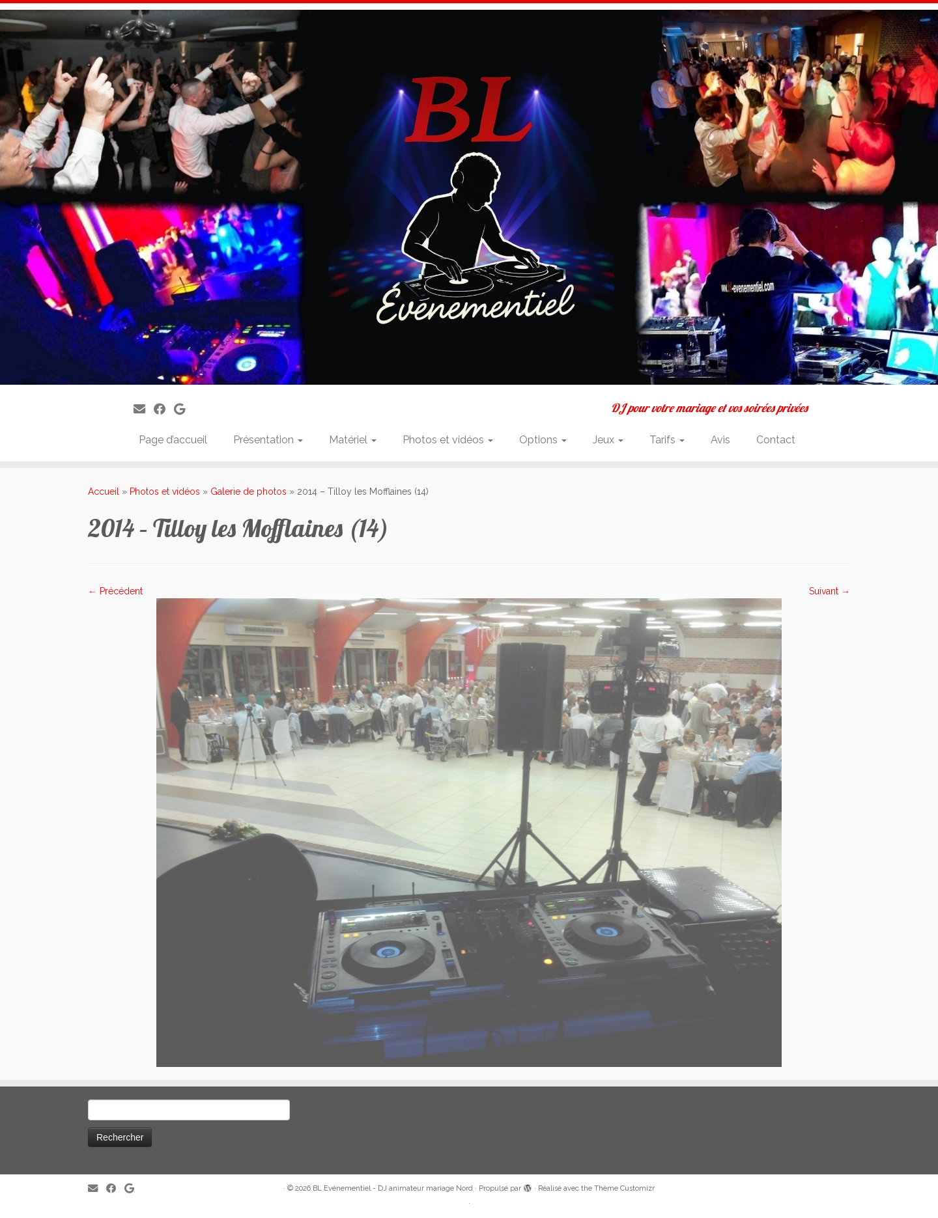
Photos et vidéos (448, 440)
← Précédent (115, 591)
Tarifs (667, 440)
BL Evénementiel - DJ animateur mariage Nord (393, 1188)
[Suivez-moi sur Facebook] (164, 409)
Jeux (608, 440)
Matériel (353, 440)
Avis (720, 440)
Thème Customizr (624, 1188)
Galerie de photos (248, 491)
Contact (775, 440)
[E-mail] (144, 409)
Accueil (103, 491)
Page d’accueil (173, 440)
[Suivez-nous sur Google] (183, 409)
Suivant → (829, 591)
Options (543, 440)
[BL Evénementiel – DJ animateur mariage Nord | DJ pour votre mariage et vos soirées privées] (469, 197)
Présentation (268, 440)
